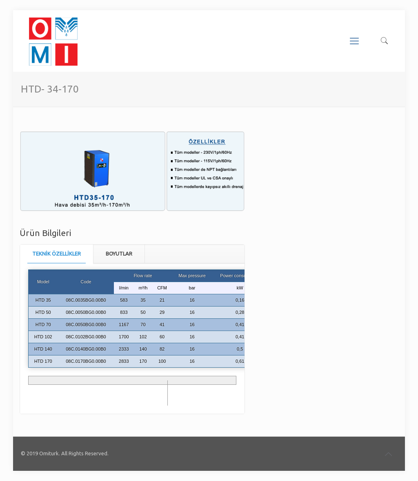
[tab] (56, 254)
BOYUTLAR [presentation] (119, 253)
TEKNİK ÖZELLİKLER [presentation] (56, 253)
